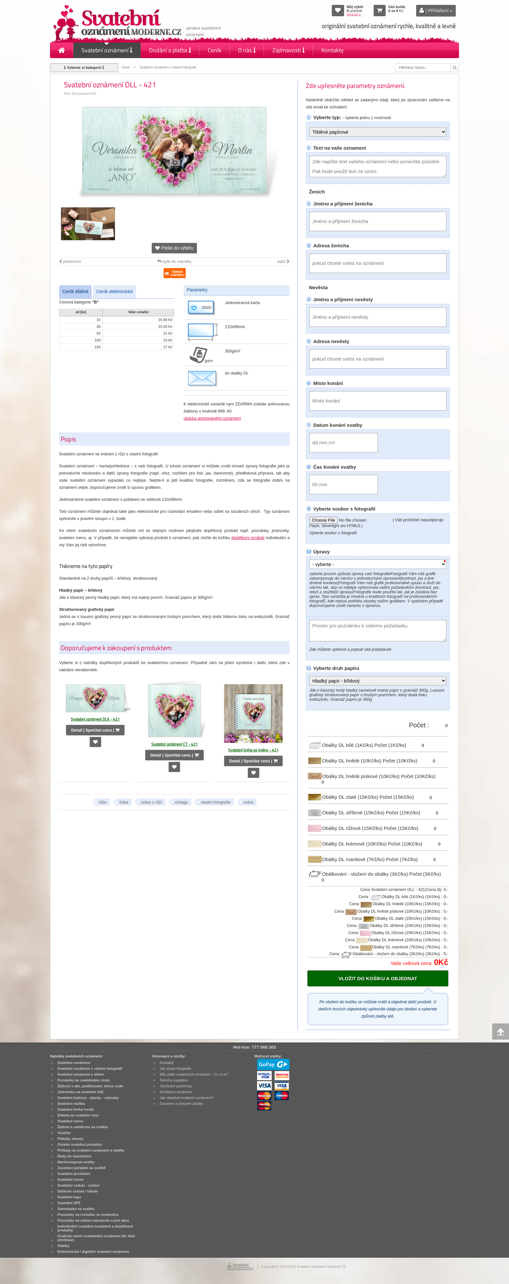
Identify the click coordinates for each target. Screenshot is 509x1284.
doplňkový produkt (248, 538)
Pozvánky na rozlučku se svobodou (87, 1214)
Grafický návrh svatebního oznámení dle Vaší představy (96, 1238)
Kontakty (332, 50)
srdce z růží (151, 802)
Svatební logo (69, 1197)
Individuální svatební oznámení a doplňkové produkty (95, 1228)
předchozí (70, 261)
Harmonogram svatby (75, 1162)
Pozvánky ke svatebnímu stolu (83, 1080)
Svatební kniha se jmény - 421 (253, 750)
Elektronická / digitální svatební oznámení (93, 1251)
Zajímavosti (288, 50)
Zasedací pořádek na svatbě (81, 1168)
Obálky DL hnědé (345, 760)
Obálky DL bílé (340, 745)
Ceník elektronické (114, 291)
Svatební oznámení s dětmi (80, 1074)
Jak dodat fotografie (176, 1068)
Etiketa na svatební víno (78, 1115)
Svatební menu (70, 1121)
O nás (247, 50)
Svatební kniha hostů (75, 1109)
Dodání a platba (170, 50)
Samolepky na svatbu (75, 1209)
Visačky (64, 1133)
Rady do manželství (74, 1156)
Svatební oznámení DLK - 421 (95, 719)
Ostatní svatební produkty (79, 1144)
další (283, 261)
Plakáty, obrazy (70, 1139)
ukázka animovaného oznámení (212, 418)
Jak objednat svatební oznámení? (187, 1098)
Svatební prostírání (73, 1174)
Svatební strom (70, 1179)
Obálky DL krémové (347, 843)
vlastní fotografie (215, 802)
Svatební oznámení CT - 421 (174, 744)
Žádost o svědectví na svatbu (82, 1127)
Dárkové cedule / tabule (77, 1191)
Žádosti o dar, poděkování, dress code (90, 1086)
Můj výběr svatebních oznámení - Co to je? (194, 1074)
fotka (123, 802)
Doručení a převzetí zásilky (181, 1103)
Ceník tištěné (75, 291)
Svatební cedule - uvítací (78, 1185)
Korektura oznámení (176, 1092)
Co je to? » (354, 14)
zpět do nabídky (174, 261)
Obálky (63, 1246)
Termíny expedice (174, 1080)
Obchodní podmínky (176, 1086)
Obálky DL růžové (345, 828)
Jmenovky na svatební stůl (80, 1092)
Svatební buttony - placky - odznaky (88, 1098)
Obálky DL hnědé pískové (354, 776)
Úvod (125, 67)
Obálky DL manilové (346, 859)
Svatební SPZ (69, 1203)
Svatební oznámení (106, 50)
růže (102, 802)
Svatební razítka (71, 1103)
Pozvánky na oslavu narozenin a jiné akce (93, 1220)
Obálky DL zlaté (343, 797)
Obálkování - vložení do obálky (358, 874)
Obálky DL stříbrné (346, 812)
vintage (181, 802)
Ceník (214, 50)
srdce (248, 802)
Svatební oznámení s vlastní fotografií (168, 67)
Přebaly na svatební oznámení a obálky (91, 1150)
